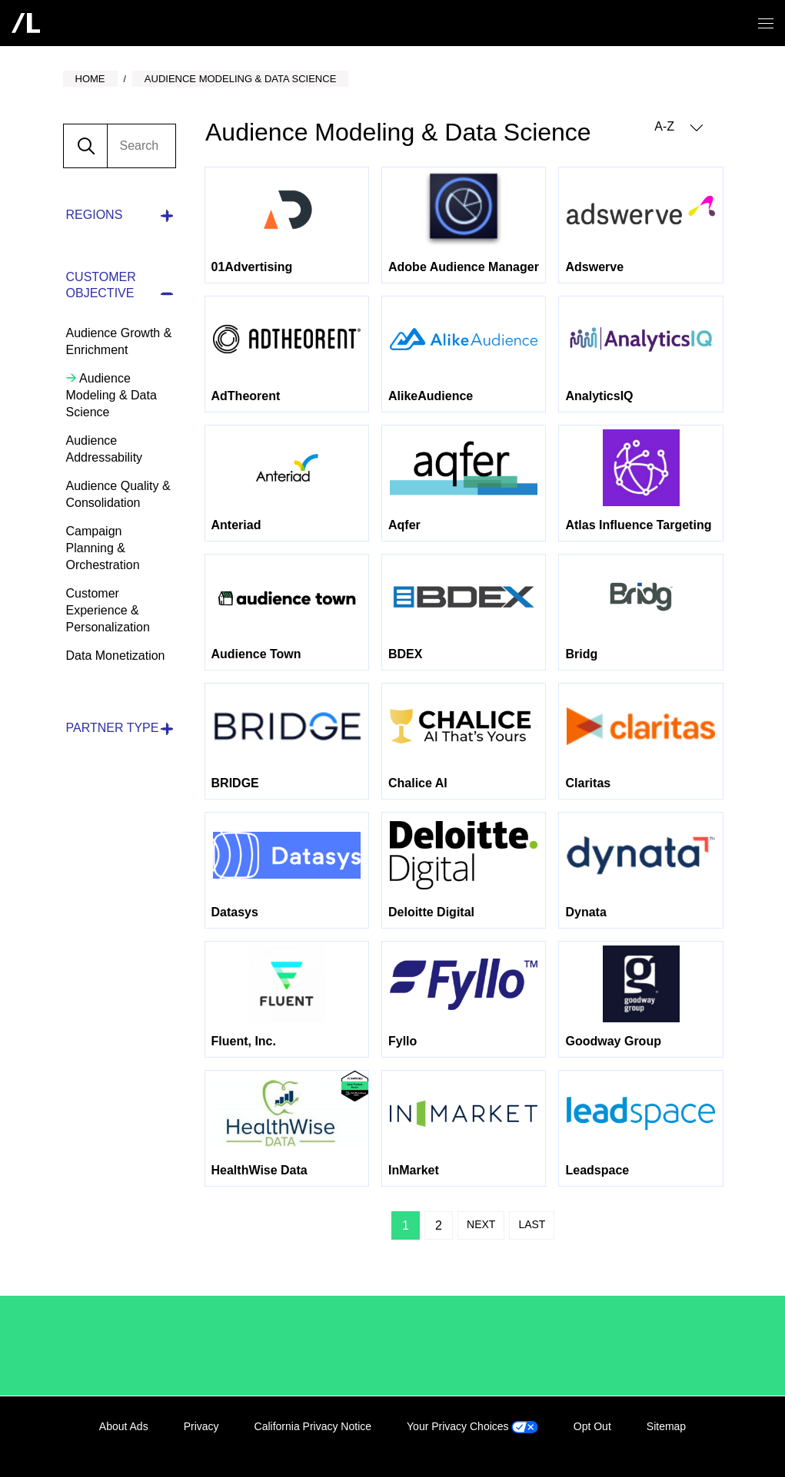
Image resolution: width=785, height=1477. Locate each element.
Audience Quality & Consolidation (118, 494)
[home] (26, 23)
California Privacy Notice (313, 1426)
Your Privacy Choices (472, 1426)
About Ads (123, 1426)
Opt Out (592, 1426)
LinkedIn (615, 1444)
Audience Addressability (104, 449)
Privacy (201, 1426)
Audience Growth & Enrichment (119, 341)
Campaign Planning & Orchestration (103, 548)
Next (481, 1224)
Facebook (647, 1444)
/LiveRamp (117, 1345)
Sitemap (666, 1426)
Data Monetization (115, 655)
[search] (141, 145)
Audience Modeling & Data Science (111, 395)
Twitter (678, 1444)
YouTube (710, 1444)
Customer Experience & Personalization (108, 610)
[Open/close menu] (765, 23)
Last (531, 1224)
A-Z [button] (679, 127)
